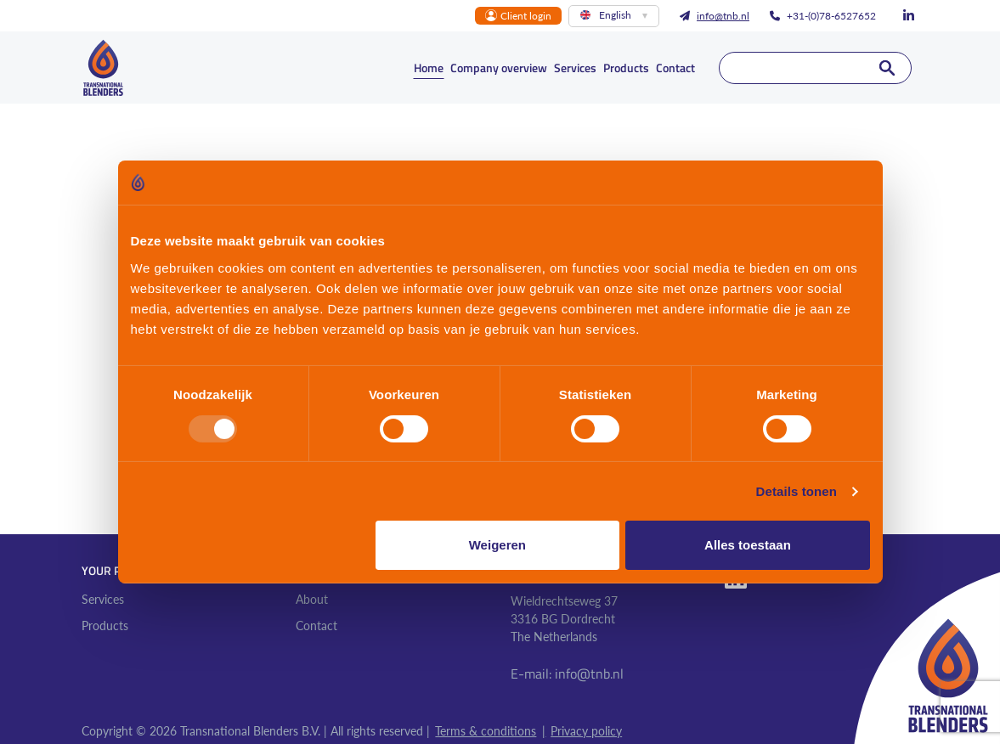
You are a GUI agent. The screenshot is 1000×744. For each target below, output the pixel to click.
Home (429, 67)
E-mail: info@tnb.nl (567, 673)
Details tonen (796, 491)
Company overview (498, 67)
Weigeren (497, 545)
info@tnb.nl (723, 15)
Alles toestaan (747, 545)
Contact (675, 67)
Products (626, 67)
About (312, 599)
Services (575, 67)
